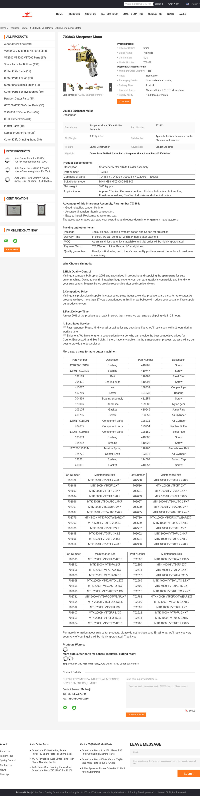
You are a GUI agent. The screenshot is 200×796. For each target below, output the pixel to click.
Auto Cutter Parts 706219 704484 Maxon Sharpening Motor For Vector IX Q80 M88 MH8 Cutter (33, 171)
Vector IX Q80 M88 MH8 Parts (37, 28)
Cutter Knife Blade (15, 71)
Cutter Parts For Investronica (21, 91)
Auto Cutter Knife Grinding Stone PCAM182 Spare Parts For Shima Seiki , (52, 752)
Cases (182, 14)
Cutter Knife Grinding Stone (20, 139)
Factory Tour (109, 14)
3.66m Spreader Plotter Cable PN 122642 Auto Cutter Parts (103, 770)
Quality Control (133, 14)
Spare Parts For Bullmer (18, 64)
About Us (90, 14)
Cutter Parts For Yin (15, 78)
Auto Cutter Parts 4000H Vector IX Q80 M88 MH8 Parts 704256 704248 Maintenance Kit (102, 761)
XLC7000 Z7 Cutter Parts (19, 112)
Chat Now (173, 3)
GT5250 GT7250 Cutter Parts (21, 105)
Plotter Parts (11, 126)
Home (59, 14)
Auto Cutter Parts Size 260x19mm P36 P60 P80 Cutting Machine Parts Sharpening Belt (102, 752)
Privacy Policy (23, 792)
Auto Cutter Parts (14, 44)
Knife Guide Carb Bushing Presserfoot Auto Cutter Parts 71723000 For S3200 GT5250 (52, 769)
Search (157, 4)
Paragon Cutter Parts (16, 98)
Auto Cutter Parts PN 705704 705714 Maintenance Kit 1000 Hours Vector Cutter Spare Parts (31, 161)
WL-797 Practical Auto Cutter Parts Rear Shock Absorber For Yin (53, 761)
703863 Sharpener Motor (90, 95)
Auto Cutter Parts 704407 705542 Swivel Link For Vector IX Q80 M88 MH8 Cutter (32, 181)
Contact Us (155, 14)
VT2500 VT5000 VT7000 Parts (22, 57)
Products (74, 14)
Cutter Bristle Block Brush (19, 84)
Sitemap (4, 774)
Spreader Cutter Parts (17, 132)
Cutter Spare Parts (129, 663)
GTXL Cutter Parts (15, 119)
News (170, 14)
